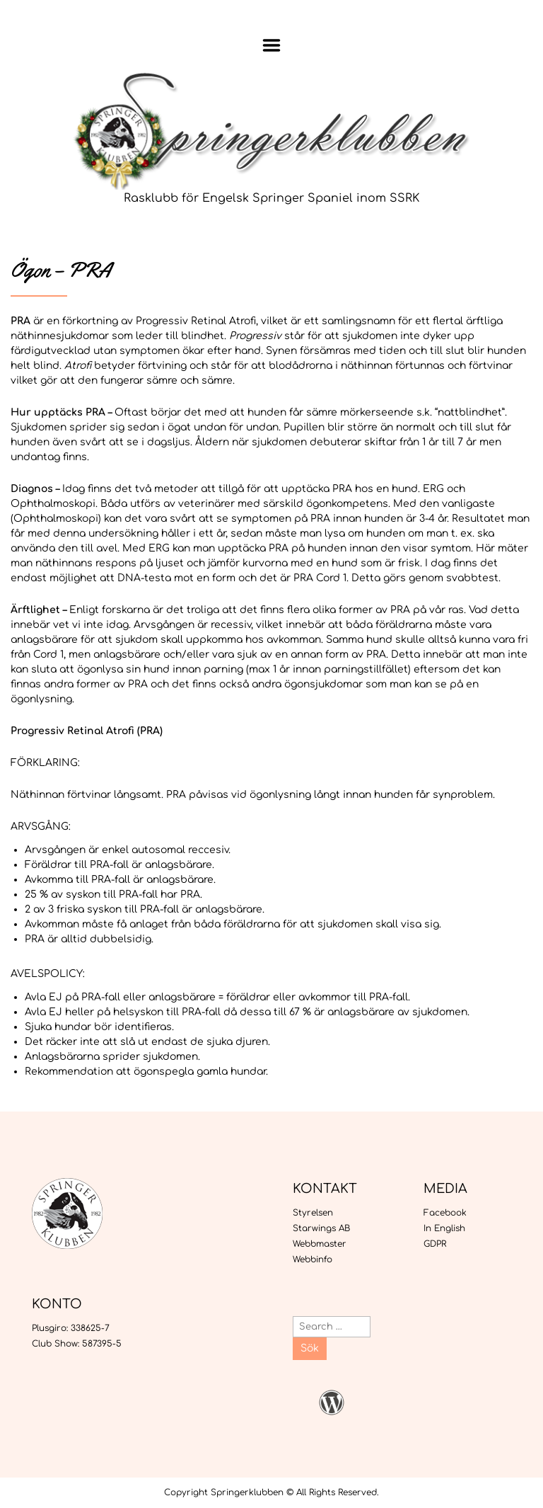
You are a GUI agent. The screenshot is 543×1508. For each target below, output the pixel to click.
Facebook (445, 1213)
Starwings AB (321, 1228)
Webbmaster (319, 1244)
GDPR (435, 1244)
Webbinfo (312, 1259)
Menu (272, 45)
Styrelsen (313, 1213)
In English (444, 1228)
